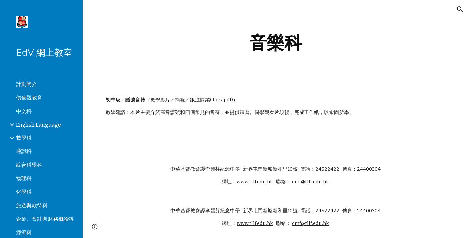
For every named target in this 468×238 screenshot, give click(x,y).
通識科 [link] (24, 151)
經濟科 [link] (24, 232)
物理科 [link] (24, 178)
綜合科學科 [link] (29, 165)
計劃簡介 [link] (26, 84)
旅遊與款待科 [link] (32, 205)
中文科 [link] (24, 111)
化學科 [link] (24, 192)
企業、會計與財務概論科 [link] (45, 219)
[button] (460, 9)
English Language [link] (38, 125)
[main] (275, 42)
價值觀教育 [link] (29, 98)
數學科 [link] (24, 138)
